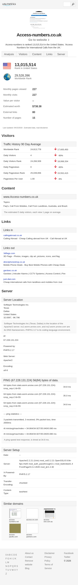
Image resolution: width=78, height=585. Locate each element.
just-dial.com (9, 279)
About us (29, 553)
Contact (28, 557)
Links (49, 54)
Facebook (69, 553)
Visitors (23, 54)
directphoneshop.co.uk (14, 262)
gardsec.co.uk (10, 270)
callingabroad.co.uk (12, 235)
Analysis (9, 54)
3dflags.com (9, 253)
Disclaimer (49, 553)
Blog (27, 568)
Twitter (67, 557)
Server (61, 54)
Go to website (37, 39)
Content (36, 54)
